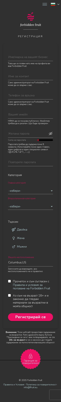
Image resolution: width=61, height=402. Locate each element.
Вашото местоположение (21, 257)
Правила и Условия (13, 384)
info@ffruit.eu (30, 387)
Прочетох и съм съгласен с (29, 285)
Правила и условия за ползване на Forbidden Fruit (31, 286)
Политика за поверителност (41, 384)
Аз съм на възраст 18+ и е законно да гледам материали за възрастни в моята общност (28, 301)
